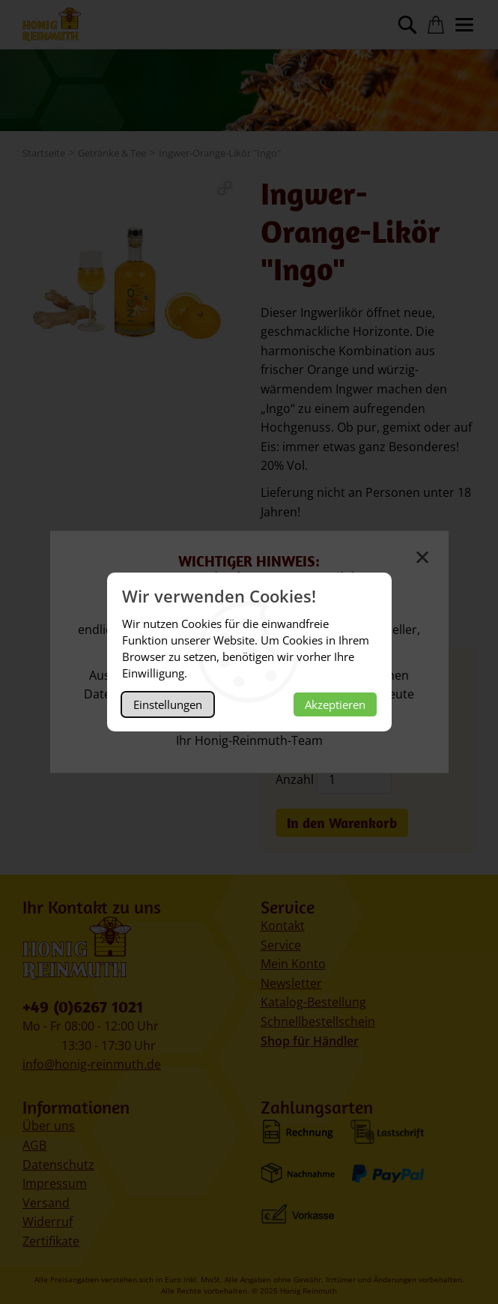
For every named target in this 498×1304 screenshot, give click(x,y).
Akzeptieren (335, 704)
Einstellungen (167, 704)
